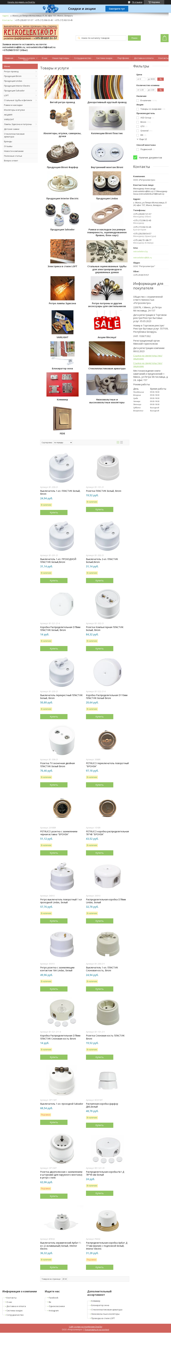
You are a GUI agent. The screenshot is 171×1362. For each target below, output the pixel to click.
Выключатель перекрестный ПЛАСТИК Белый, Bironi (61, 697)
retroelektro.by (140, 251)
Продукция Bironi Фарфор (62, 167)
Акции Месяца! (107, 337)
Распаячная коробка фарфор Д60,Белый (102, 1105)
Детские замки (11, 129)
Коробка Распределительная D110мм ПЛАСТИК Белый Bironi (106, 697)
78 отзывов (137, 2)
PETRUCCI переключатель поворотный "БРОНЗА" (107, 765)
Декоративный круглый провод (107, 102)
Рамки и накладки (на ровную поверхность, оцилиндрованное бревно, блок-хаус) (107, 232)
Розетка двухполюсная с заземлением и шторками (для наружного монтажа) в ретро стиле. (61, 1174)
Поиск (134, 38)
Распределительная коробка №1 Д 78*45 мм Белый (105, 1173)
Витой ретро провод (62, 102)
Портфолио (123, 58)
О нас (44, 58)
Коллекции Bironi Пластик (107, 133)
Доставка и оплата (143, 58)
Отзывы (8, 146)
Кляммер (62, 399)
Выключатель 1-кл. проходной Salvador (61, 1103)
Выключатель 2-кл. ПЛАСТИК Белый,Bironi (102, 560)
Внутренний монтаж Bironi (107, 167)
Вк (50, 1302)
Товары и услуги (26, 58)
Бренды (8, 141)
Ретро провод (11, 71)
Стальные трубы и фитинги (18, 100)
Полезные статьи (13, 155)
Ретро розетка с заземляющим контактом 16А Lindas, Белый (57, 969)
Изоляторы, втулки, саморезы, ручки (62, 135)
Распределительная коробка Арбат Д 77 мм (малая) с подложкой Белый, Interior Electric (106, 1245)
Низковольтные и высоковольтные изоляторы (107, 401)
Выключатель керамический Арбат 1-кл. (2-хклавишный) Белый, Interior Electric (60, 1245)
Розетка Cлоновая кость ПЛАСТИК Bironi (105, 1037)
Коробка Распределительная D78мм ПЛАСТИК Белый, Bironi (60, 629)
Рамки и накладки (13, 105)
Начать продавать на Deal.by (21, 2)
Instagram (54, 1310)
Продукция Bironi (12, 76)
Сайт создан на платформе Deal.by (85, 1326)
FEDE (62, 433)
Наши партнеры (60, 58)
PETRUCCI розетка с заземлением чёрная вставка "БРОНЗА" (58, 833)
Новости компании (13, 151)
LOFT (6, 95)
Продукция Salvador (14, 90)
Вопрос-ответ (11, 160)
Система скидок (104, 58)
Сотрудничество (82, 58)
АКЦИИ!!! (8, 114)
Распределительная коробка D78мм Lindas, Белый (106, 901)
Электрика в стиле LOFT (62, 266)
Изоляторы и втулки (14, 109)
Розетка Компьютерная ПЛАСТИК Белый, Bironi (104, 629)
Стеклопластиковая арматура (14, 135)
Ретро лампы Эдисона (62, 303)
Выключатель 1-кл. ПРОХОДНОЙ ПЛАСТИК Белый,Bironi (58, 560)
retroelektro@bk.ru (142, 257)
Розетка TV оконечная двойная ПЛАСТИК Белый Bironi (57, 765)
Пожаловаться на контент (97, 1329)
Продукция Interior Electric (17, 85)
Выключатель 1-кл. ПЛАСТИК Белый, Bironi (60, 492)
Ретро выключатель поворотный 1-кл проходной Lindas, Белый (61, 901)
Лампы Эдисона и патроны (18, 124)
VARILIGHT (9, 119)
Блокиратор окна (62, 368)
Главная (9, 58)
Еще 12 (143, 139)
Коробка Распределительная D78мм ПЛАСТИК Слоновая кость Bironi (60, 1037)
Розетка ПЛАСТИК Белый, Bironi (103, 490)
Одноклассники (57, 1306)
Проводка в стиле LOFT (103, 1318)
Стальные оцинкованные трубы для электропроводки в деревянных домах (106, 269)
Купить (54, 512)
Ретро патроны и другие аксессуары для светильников (107, 305)
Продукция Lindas (13, 80)
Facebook (53, 1297)
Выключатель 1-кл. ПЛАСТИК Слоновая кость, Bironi (102, 969)
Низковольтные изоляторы (105, 1313)
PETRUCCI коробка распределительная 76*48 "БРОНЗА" (107, 833)
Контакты (163, 58)
